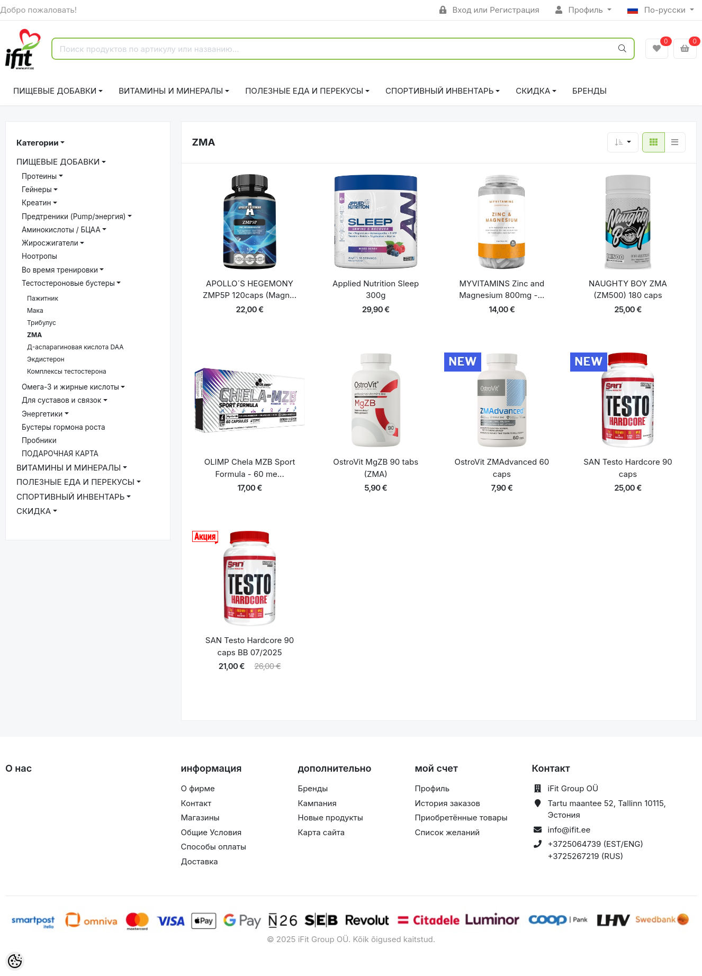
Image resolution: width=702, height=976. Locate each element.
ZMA (34, 335)
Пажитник (42, 298)
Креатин (36, 202)
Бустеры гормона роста (63, 427)
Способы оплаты (214, 847)
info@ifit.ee (569, 830)
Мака (35, 310)
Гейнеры (37, 189)
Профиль (580, 10)
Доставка (199, 861)
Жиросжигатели (50, 243)
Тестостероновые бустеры (68, 283)
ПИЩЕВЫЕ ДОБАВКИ (54, 91)
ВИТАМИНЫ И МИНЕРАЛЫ (171, 91)
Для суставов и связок (61, 400)
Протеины (39, 176)
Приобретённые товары (461, 817)
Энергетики (42, 414)
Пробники (39, 440)
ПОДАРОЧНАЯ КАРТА (60, 453)
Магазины (200, 817)
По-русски (657, 10)
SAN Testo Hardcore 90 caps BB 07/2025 (249, 646)
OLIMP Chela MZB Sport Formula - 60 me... (249, 468)
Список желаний (447, 832)
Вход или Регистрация (489, 10)
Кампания (317, 803)
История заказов (447, 803)
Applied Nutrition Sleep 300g (375, 289)
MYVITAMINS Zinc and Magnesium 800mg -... (501, 289)
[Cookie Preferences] (14, 961)
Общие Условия (211, 832)
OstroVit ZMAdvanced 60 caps (501, 468)
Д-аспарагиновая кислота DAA (75, 347)
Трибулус (41, 323)
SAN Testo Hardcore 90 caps (627, 468)
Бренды (589, 91)
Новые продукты (330, 817)
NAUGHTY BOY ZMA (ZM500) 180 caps (628, 289)
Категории (37, 143)
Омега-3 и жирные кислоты (70, 387)
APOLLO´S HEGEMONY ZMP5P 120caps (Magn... (249, 289)
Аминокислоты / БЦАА (61, 229)
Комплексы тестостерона (66, 371)
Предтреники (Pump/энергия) (74, 216)
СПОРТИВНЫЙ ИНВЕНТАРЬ (439, 91)
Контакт (196, 803)
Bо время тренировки (60, 270)
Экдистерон (46, 359)
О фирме (198, 788)
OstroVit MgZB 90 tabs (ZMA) (375, 468)
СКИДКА (533, 91)
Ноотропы (39, 256)
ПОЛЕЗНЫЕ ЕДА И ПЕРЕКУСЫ (304, 91)
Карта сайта (321, 832)
